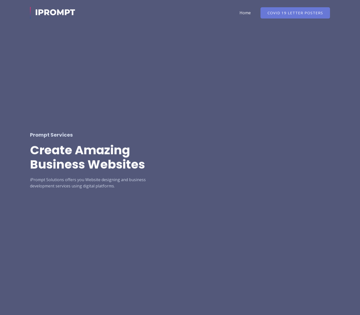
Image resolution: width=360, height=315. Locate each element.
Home (246, 13)
